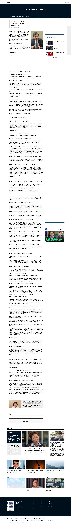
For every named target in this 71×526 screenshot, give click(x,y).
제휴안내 (21, 518)
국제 (41, 503)
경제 (41, 501)
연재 (49, 501)
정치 (33, 501)
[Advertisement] (23, 63)
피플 (41, 506)
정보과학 (41, 504)
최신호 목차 (50, 503)
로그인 (68, 2)
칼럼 (33, 508)
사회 (33, 503)
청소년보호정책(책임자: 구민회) (40, 518)
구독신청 (57, 503)
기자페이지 (50, 506)
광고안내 (57, 504)
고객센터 (24, 518)
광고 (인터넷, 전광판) (16, 518)
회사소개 (11, 518)
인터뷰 (10, 399)
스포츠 (33, 506)
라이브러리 (50, 504)
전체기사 (41, 508)
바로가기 (60, 229)
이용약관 (27, 518)
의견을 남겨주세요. (13, 416)
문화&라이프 (34, 504)
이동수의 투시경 (49, 37)
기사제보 (57, 501)
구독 (14, 398)
